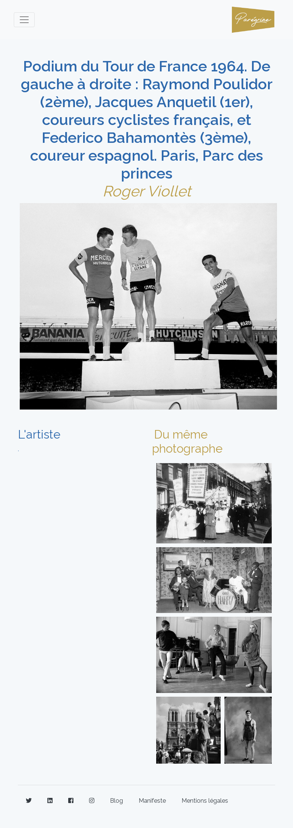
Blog (116, 800)
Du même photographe (187, 441)
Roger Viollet (147, 191)
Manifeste (152, 800)
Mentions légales (205, 800)
